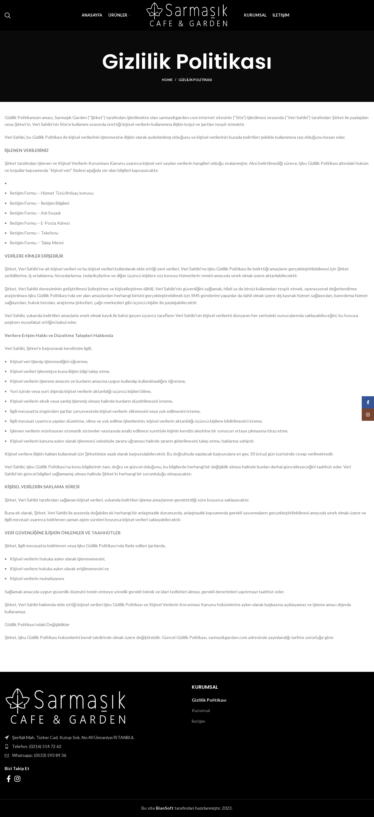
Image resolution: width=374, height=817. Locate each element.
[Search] (8, 15)
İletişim (199, 721)
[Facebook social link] (9, 778)
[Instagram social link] (17, 778)
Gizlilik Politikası (209, 700)
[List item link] (94, 746)
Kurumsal (201, 710)
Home (167, 80)
